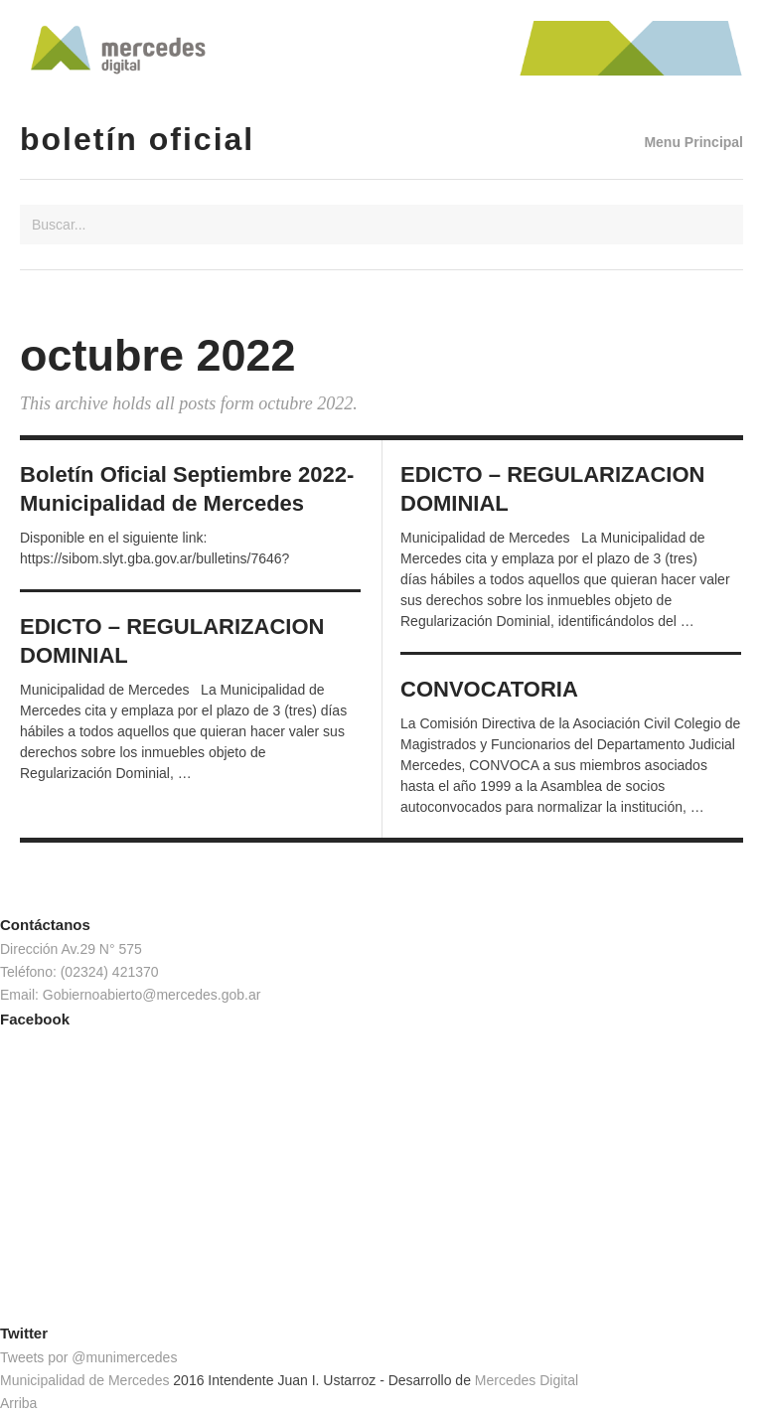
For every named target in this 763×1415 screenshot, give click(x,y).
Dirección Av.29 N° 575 (71, 949)
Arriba (18, 1403)
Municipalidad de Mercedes (84, 1380)
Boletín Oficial (137, 139)
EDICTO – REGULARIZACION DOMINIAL (552, 489)
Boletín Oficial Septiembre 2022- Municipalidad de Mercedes (187, 489)
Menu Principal (693, 142)
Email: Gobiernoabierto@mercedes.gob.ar (130, 995)
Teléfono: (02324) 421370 (79, 972)
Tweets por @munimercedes (88, 1357)
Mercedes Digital (526, 1380)
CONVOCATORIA (489, 689)
